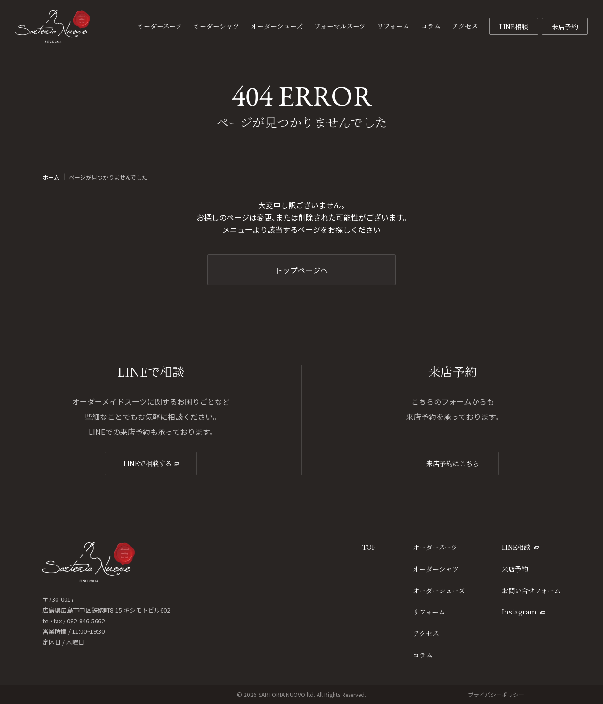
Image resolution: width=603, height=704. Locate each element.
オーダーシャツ (436, 568)
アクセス (426, 633)
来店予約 (565, 26)
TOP (369, 547)
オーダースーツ (435, 547)
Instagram (523, 611)
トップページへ (301, 270)
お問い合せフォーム (531, 590)
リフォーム (429, 611)
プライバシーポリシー (496, 694)
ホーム (50, 177)
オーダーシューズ (439, 590)
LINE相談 (513, 26)
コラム (422, 655)
